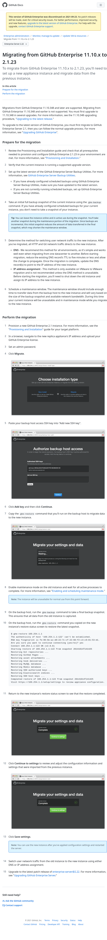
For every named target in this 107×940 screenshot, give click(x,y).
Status (72, 920)
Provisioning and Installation (62, 158)
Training (65, 924)
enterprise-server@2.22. (66, 871)
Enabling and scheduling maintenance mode (77, 591)
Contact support (12, 905)
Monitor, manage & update (46, 35)
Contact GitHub (30, 924)
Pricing (42, 924)
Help (80, 920)
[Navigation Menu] (101, 4)
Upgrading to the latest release (34, 119)
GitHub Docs (16, 5)
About (80, 924)
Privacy (55, 920)
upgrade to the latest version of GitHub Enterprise (52, 23)
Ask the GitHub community (18, 900)
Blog (74, 924)
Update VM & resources (74, 35)
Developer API (54, 924)
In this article (9, 86)
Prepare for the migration (15, 89)
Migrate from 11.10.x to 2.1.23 (19, 39)
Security (64, 920)
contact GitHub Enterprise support (35, 26)
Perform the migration (13, 93)
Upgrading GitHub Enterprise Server (34, 875)
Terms (47, 920)
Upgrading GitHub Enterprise (39, 132)
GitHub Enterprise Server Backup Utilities (51, 175)
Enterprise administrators (16, 35)
